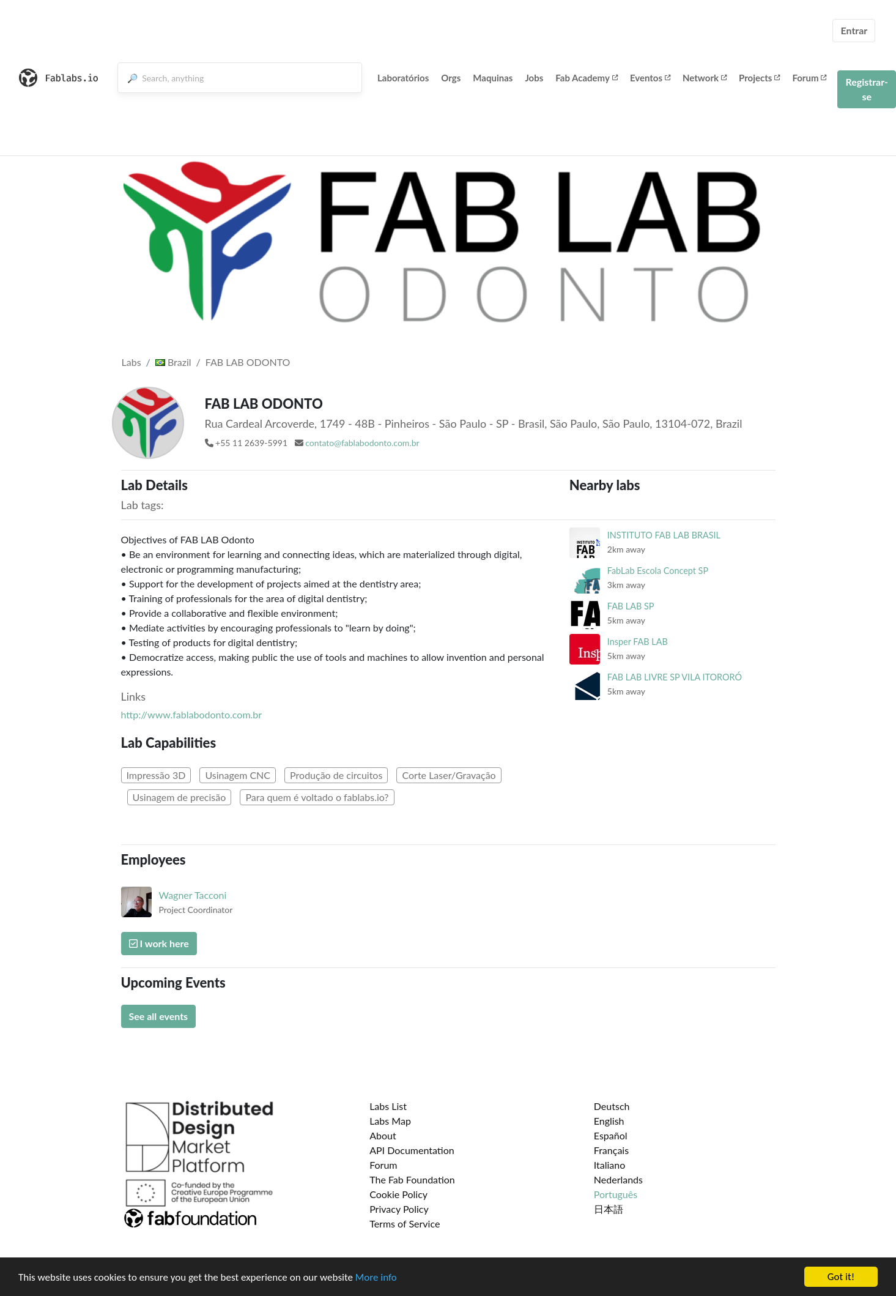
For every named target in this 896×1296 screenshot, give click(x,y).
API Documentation (411, 1150)
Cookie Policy (398, 1194)
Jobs (534, 77)
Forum (809, 77)
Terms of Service (404, 1223)
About (382, 1135)
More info (376, 1278)
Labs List (388, 1106)
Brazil (173, 362)
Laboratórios (403, 77)
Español (611, 1135)
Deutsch (612, 1106)
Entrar (853, 30)
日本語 (608, 1209)
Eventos (650, 77)
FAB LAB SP (630, 606)
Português (615, 1194)
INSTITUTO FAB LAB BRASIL (663, 535)
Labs (131, 362)
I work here (159, 943)
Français (611, 1150)
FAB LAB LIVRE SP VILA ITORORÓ (674, 677)
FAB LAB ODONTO (248, 362)
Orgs (451, 77)
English (609, 1121)
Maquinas (493, 77)
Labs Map (390, 1121)
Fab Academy (586, 77)
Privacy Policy (399, 1209)
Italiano (610, 1165)
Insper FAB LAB (637, 641)
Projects (759, 77)
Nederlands (618, 1179)
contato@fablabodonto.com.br (362, 443)
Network (705, 77)
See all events (158, 1016)
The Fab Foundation (412, 1179)
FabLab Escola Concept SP (657, 570)
